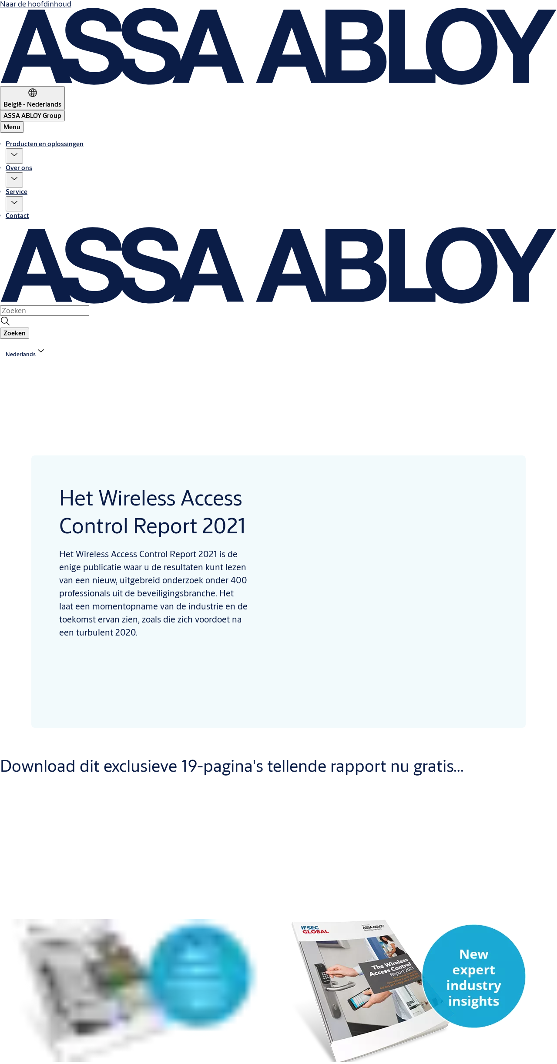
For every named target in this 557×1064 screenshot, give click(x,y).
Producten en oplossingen (45, 144)
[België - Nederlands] (32, 98)
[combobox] (44, 310)
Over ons (19, 168)
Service (16, 191)
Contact (17, 215)
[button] (14, 156)
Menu (11, 127)
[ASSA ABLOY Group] (32, 115)
